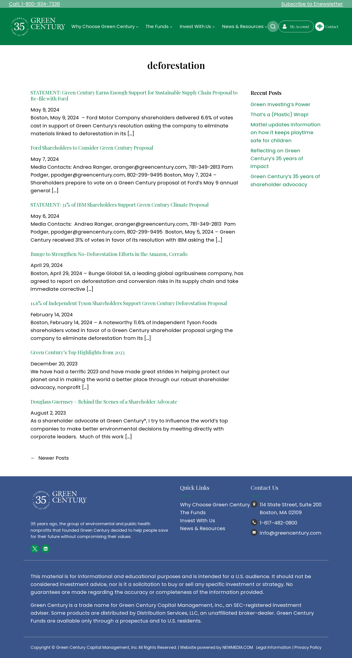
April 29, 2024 (47, 265)
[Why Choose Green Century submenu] (137, 26)
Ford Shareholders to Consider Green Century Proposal (92, 148)
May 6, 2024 (45, 216)
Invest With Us (197, 520)
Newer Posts (50, 458)
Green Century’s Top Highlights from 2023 (78, 352)
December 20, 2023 (54, 363)
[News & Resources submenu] (266, 26)
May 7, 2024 (45, 159)
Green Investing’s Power (280, 104)
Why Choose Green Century (215, 504)
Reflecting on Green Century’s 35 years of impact (277, 158)
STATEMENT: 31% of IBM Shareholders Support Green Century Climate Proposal (120, 205)
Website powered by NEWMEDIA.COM (216, 647)
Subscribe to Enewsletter (312, 3)
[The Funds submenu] (171, 26)
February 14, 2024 (52, 314)
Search (273, 26)
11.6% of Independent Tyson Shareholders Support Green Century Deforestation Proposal (129, 303)
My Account (299, 26)
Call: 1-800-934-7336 (34, 3)
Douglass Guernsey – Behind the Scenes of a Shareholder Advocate (104, 401)
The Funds (193, 512)
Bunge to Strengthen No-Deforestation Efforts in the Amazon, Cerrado (109, 254)
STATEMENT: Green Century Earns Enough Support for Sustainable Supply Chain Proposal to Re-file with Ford (134, 95)
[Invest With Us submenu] (213, 26)
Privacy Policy (308, 647)
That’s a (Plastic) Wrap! (280, 114)
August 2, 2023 (48, 412)
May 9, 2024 (45, 109)
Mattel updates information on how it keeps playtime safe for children (286, 132)
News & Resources (202, 528)
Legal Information (273, 647)
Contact (331, 26)
